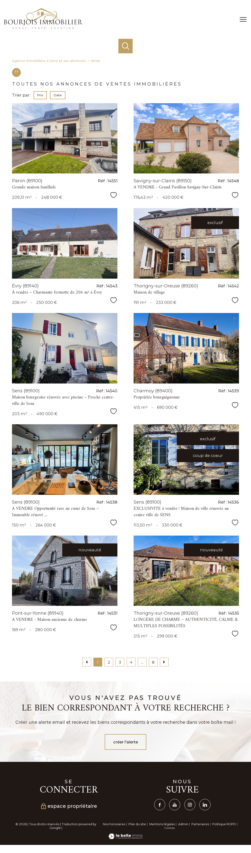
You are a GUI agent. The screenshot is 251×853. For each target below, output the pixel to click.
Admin (183, 824)
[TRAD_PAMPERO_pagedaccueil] (43, 27)
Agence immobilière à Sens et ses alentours (49, 61)
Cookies (169, 828)
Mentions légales (162, 824)
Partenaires (200, 824)
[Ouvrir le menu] (243, 19)
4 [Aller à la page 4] (131, 662)
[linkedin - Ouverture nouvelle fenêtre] (204, 804)
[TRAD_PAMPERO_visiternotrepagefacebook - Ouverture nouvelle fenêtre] (159, 804)
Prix (40, 95)
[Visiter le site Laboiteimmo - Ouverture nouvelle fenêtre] (125, 837)
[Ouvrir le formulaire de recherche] (125, 46)
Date (58, 95)
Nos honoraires (114, 824)
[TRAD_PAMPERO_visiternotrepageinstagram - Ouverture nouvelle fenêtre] (189, 804)
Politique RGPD (224, 824)
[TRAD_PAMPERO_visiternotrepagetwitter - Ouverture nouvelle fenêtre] (174, 804)
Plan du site (137, 824)
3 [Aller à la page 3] (120, 662)
